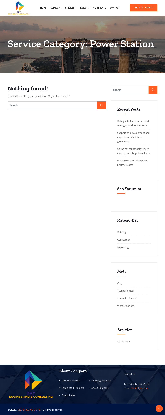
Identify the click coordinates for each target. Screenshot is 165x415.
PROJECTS (84, 7)
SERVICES (69, 7)
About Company (100, 387)
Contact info (68, 395)
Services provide (71, 380)
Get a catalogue (144, 7)
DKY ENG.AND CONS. (29, 409)
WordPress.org (125, 305)
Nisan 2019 (123, 341)
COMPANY (55, 7)
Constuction (123, 239)
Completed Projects (73, 387)
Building (121, 232)
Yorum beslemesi (127, 298)
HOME (43, 7)
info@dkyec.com (139, 388)
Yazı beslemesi (125, 290)
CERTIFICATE (99, 7)
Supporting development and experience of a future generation (133, 137)
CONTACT (115, 7)
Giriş (119, 283)
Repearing (123, 247)
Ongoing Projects (101, 380)
